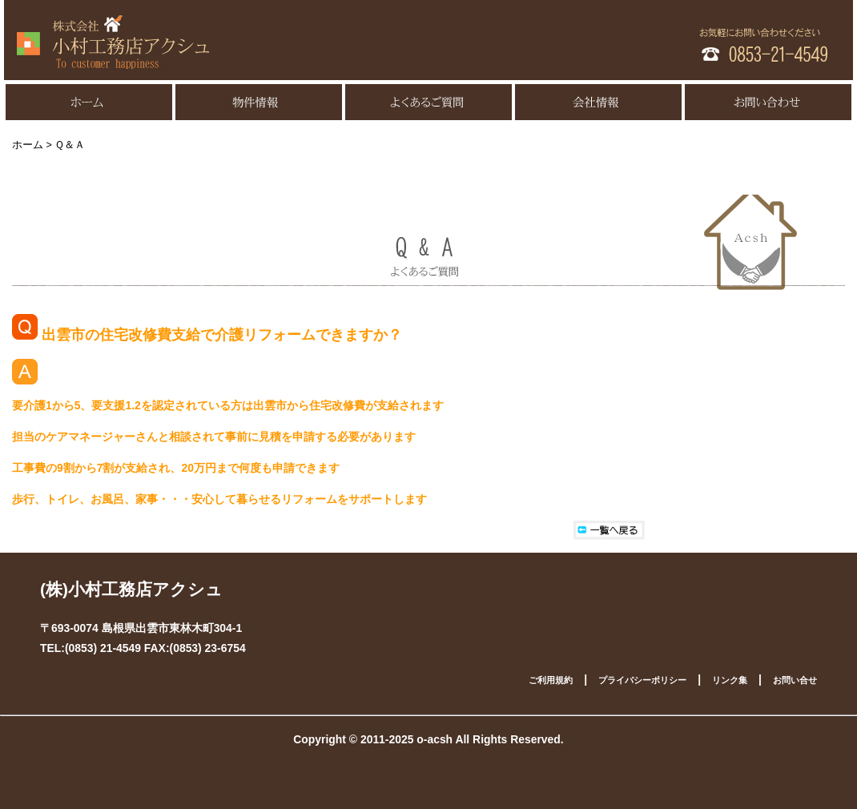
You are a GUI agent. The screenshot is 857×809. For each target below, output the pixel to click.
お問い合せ (795, 680)
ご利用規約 (551, 680)
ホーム (27, 145)
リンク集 (729, 680)
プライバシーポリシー (642, 680)
